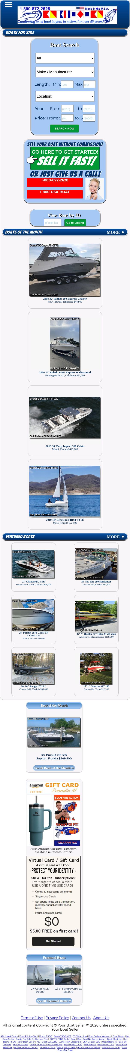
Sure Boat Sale (47, 1047)
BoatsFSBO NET (62, 1036)
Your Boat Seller (26, 1041)
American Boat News (88, 1047)
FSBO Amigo (80, 1036)
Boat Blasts (118, 1036)
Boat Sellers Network (99, 1036)
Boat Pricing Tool (28, 1036)
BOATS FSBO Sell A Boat (62, 1039)
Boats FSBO (45, 1036)
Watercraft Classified (70, 1041)
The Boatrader (20, 1044)
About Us (101, 1018)
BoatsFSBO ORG (73, 1044)
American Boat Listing (26, 1047)
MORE (116, 232)
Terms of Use (32, 1018)
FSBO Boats (90, 1044)
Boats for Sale (20, 33)
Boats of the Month (23, 232)
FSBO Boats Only (111, 1047)
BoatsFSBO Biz (106, 1044)
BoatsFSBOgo (54, 1044)
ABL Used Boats (9, 1036)
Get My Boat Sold (66, 1047)
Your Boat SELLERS (46, 1041)
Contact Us (81, 1018)
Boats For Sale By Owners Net (32, 1039)
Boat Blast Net (115, 1039)
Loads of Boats (38, 1044)
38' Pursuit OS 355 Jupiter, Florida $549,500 (54, 756)
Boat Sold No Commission (91, 1039)
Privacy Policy (57, 1018)
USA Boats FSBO (91, 1041)
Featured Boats (20, 537)
